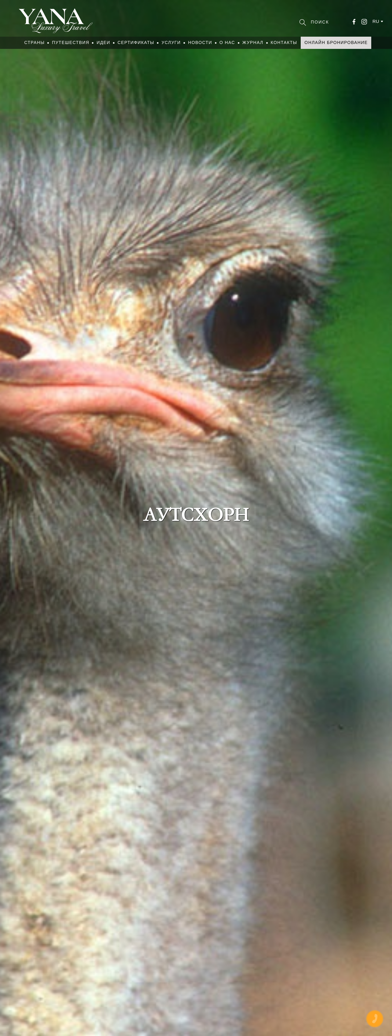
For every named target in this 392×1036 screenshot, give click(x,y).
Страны (34, 42)
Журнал (252, 42)
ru (375, 21)
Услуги (171, 42)
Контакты (284, 42)
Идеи (103, 42)
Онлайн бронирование (336, 42)
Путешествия (70, 42)
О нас (227, 42)
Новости (200, 42)
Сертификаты (136, 42)
